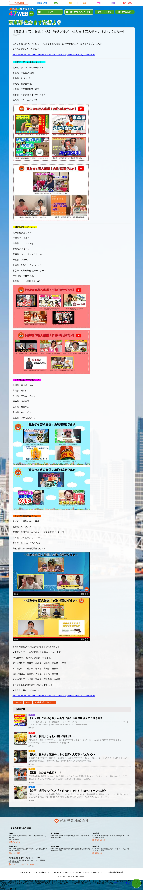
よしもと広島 (15, 853)
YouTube (18, 702)
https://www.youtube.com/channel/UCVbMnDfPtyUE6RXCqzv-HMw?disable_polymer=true (54, 54)
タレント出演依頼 (40, 872)
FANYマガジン (25, 872)
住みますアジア (98, 872)
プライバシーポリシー (123, 883)
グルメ (28, 702)
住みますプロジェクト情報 (80, 12)
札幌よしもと (15, 842)
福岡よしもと (99, 853)
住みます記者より (125, 12)
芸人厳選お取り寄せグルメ (45, 702)
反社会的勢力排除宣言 (115, 872)
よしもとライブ (55, 872)
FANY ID (68, 872)
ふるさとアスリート (82, 872)
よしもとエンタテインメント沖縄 (22, 864)
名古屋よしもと (100, 840)
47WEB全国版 (19, 3)
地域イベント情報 (104, 12)
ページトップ (136, 883)
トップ (50, 12)
